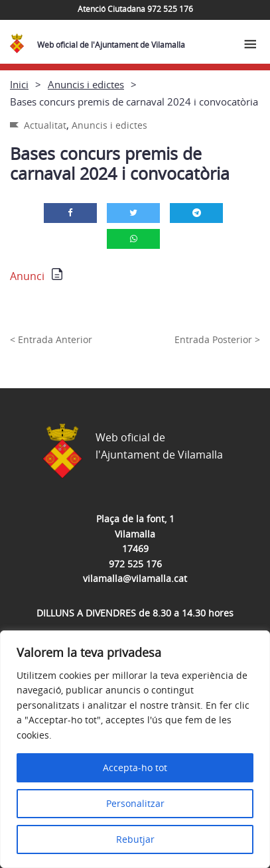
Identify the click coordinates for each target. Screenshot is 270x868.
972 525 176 (135, 563)
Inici (19, 84)
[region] (135, 749)
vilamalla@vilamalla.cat (135, 578)
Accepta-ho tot (135, 767)
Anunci (27, 276)
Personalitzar (135, 803)
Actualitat (45, 125)
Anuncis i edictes (86, 84)
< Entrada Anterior (51, 339)
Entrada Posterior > (217, 339)
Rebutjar (135, 839)
